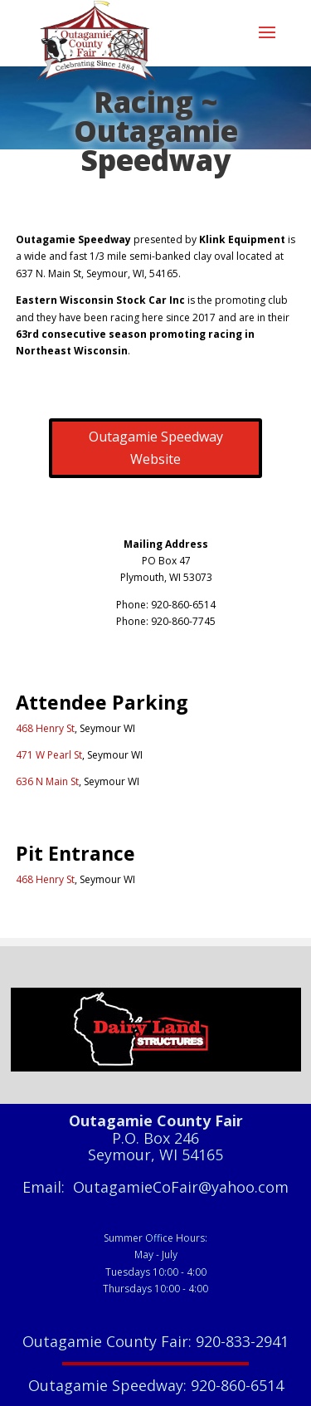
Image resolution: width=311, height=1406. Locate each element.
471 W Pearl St (49, 755)
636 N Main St (47, 781)
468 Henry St (45, 728)
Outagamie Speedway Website (156, 447)
